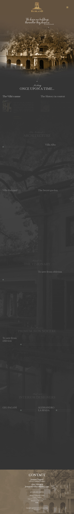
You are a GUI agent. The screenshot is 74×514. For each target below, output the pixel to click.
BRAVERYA (38, 509)
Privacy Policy (44, 508)
